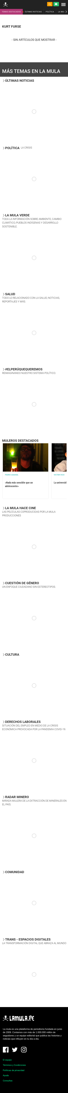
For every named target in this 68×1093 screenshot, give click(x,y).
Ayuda (6, 1075)
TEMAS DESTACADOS (11, 12)
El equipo (7, 1060)
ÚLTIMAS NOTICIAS (33, 12)
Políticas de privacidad (13, 1070)
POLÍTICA (50, 12)
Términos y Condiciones (14, 1065)
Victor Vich (59, 475)
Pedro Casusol (11, 475)
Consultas (7, 1080)
